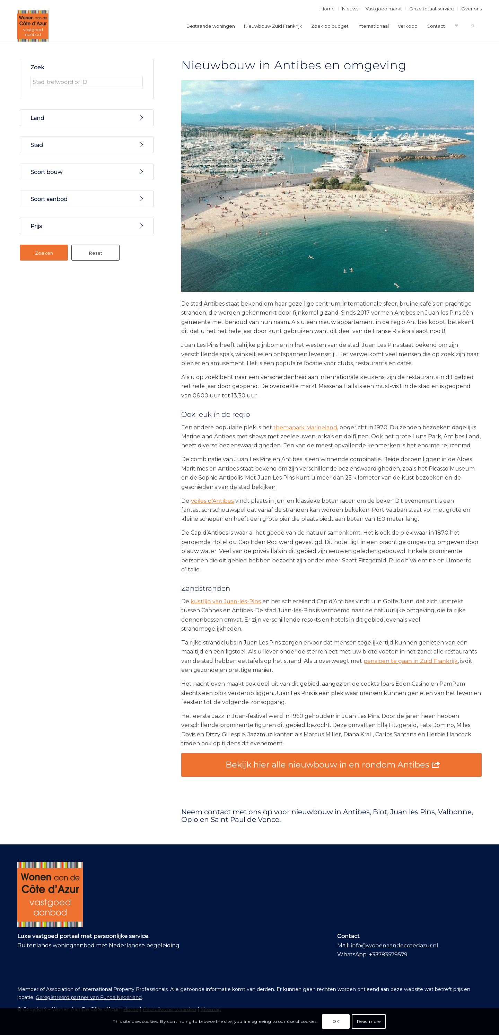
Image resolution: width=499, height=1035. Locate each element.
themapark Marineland (305, 427)
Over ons (471, 8)
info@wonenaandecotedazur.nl (394, 945)
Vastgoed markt (384, 8)
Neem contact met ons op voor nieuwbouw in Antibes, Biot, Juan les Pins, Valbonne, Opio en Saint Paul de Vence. (327, 816)
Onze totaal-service (431, 8)
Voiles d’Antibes (212, 501)
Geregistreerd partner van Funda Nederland (89, 997)
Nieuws (350, 8)
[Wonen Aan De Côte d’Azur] (33, 26)
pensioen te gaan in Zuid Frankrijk (411, 661)
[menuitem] (328, 8)
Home (328, 8)
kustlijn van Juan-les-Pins (226, 601)
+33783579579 (388, 954)
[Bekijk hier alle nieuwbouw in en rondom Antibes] (331, 765)
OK (335, 1021)
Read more (368, 1021)
